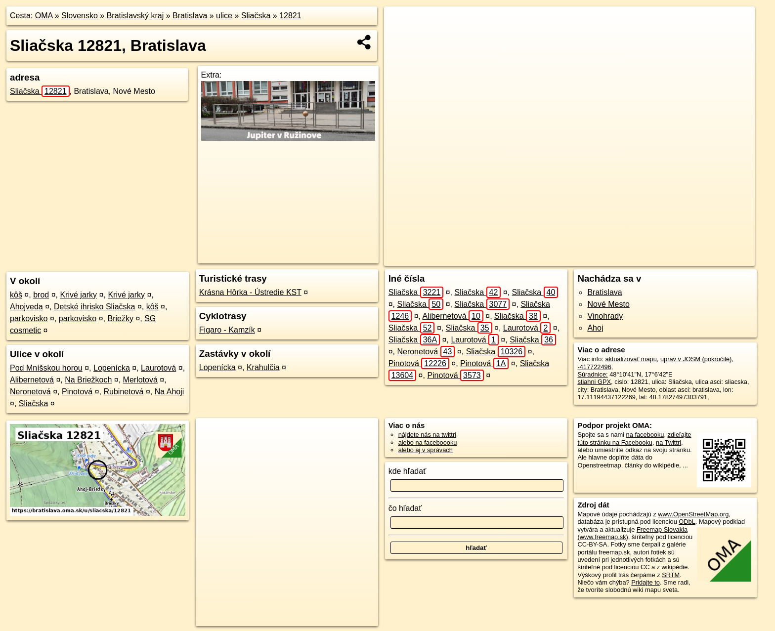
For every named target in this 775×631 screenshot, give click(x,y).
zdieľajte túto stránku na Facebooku (634, 438)
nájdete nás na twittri (427, 434)
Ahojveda (26, 306)
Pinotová (77, 391)
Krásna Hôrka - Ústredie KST (250, 292)
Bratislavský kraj (135, 15)
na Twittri (668, 442)
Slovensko (79, 15)
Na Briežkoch (88, 380)
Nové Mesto (608, 304)
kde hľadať (407, 471)
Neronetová (30, 391)
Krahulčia (263, 367)
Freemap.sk (612, 258)
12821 (290, 15)
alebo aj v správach (425, 450)
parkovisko (28, 318)
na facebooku (645, 434)
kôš (16, 295)
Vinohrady (605, 316)
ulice (224, 15)
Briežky (120, 318)
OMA (44, 15)
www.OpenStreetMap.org (693, 514)
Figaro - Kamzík (227, 330)
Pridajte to (645, 582)
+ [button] (401, 23)
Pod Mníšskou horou (46, 368)
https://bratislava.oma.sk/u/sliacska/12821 (698, 258)
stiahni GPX (594, 381)
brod (41, 295)
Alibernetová (32, 380)
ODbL (687, 521)
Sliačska (256, 15)
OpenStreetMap (561, 258)
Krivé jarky (78, 295)
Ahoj (595, 328)
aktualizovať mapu (630, 359)
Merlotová (140, 380)
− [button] (401, 38)
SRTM (671, 575)
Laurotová (158, 368)
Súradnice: (592, 374)
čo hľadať (405, 508)
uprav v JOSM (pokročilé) (696, 359)
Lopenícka (111, 368)
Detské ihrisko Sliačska (94, 306)
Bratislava (189, 15)
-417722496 (594, 367)
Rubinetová (123, 391)
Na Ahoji (169, 391)
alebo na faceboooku (427, 442)
